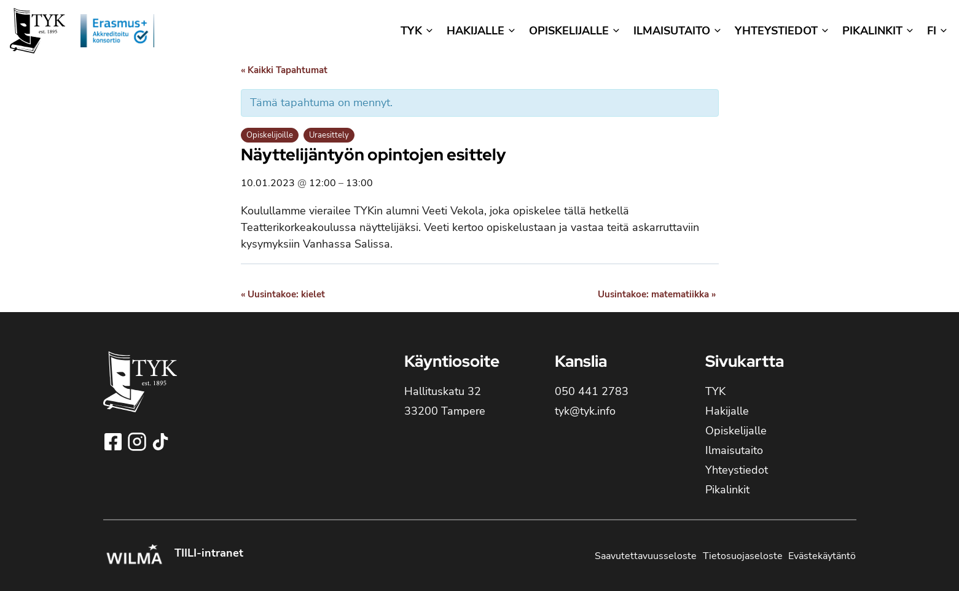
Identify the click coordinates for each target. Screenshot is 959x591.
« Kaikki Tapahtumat (284, 70)
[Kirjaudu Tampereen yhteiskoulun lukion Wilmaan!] (134, 556)
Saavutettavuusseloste (646, 556)
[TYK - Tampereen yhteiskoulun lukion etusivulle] (140, 391)
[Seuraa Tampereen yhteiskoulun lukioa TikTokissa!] (160, 441)
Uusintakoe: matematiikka (657, 294)
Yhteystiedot (736, 470)
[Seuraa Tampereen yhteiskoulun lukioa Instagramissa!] (138, 442)
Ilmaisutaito (734, 450)
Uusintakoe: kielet (283, 294)
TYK (715, 391)
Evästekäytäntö (822, 556)
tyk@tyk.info (585, 411)
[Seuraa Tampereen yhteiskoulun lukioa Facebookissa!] (114, 442)
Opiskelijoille (269, 135)
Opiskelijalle (736, 430)
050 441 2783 (591, 391)
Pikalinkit (727, 489)
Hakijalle (727, 411)
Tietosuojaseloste (743, 556)
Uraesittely (329, 135)
